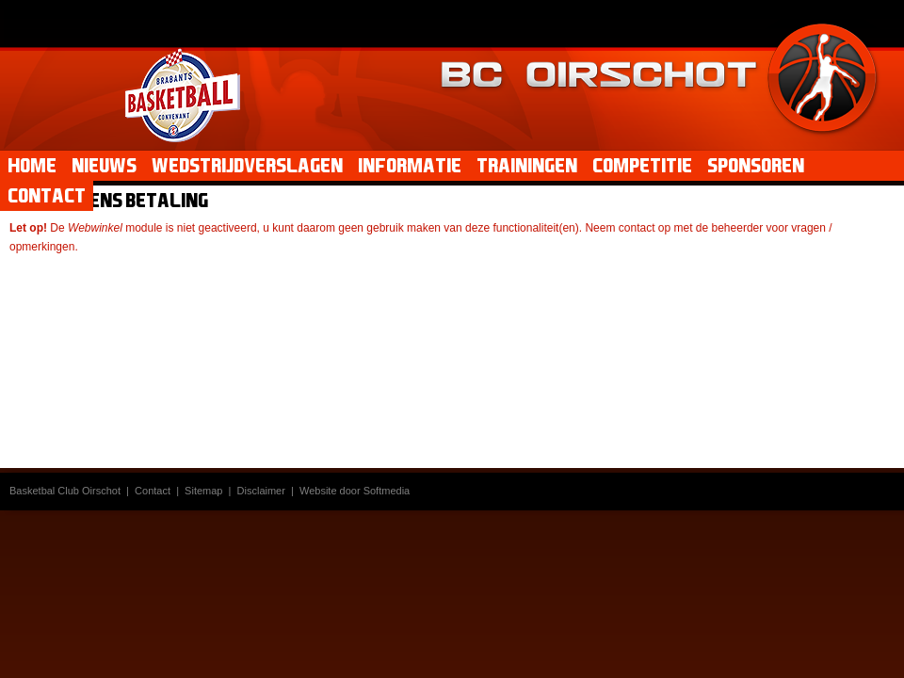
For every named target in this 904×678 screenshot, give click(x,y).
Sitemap (203, 490)
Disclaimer (261, 490)
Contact (152, 490)
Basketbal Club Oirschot (65, 490)
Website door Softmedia (354, 490)
